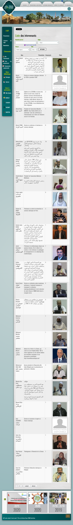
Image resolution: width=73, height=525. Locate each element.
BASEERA (6, 112)
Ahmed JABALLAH (19, 78)
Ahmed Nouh (19, 110)
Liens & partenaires (7, 88)
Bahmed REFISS (18, 162)
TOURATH (6, 103)
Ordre (32, 47)
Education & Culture (35, 5)
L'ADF (7, 31)
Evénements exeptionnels (6, 67)
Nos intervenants (5, 57)
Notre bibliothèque (7, 73)
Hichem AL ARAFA (18, 211)
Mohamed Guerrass (18, 319)
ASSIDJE (6, 98)
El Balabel (68, 5)
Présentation (6, 36)
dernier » (34, 486)
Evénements (7, 51)
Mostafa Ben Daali (19, 384)
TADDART (6, 107)
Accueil (25, 5)
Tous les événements (7, 62)
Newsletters (6, 45)
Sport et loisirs (58, 5)
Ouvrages (6, 77)
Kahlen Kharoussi (19, 265)
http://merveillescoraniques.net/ (32, 358)
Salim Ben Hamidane (18, 438)
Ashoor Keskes (19, 143)
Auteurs (6, 82)
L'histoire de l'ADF (7, 41)
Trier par (17, 47)
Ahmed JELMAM (18, 95)
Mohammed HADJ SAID (19, 368)
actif (34, 45)
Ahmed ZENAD (19, 126)
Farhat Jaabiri (19, 194)
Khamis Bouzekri (19, 303)
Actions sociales (47, 5)
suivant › (27, 486)
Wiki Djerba (7, 93)
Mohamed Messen (18, 352)
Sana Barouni (19, 453)
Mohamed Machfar (18, 335)
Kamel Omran (19, 285)
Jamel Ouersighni (19, 249)
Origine (39, 40)
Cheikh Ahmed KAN (19, 179)
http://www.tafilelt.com (34, 111)
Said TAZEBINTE (18, 422)
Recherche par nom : (19, 40)
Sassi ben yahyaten (19, 471)
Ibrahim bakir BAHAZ (19, 228)
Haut (68, 516)
